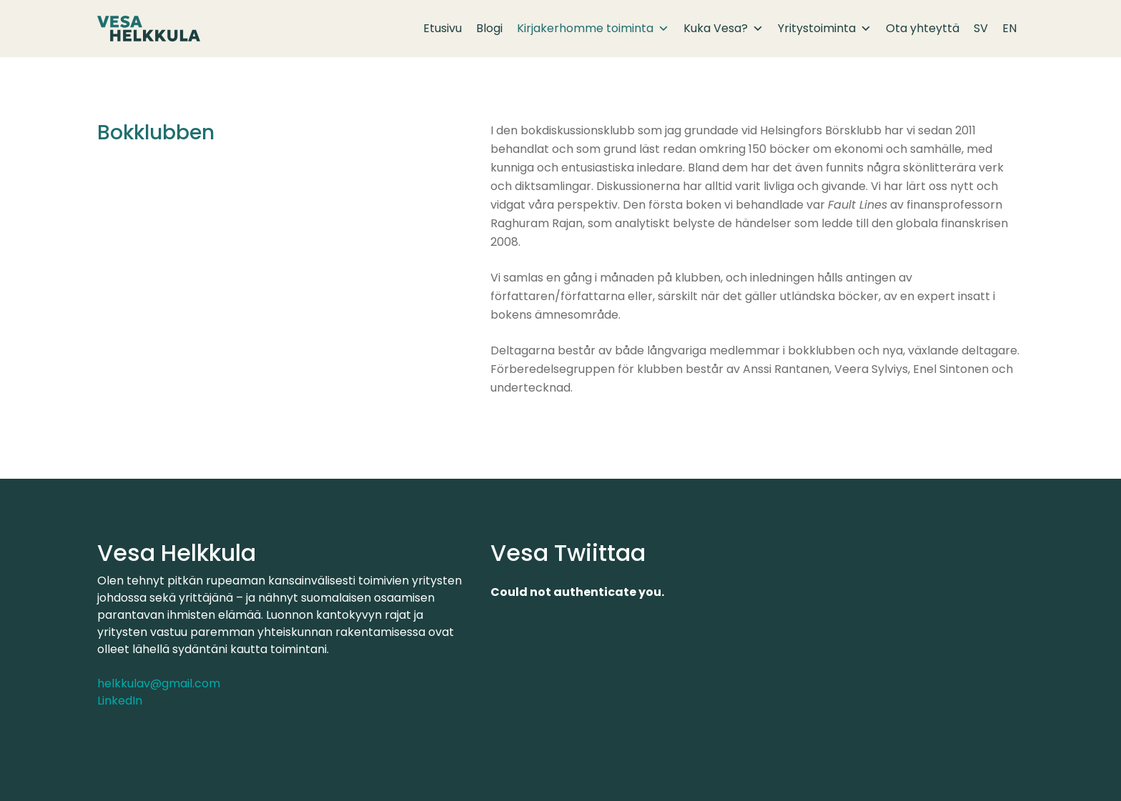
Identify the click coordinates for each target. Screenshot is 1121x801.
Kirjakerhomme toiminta (593, 28)
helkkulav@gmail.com (158, 683)
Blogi (489, 28)
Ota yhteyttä (922, 28)
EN (1009, 28)
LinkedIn (119, 700)
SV (981, 28)
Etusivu (442, 28)
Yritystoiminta (824, 28)
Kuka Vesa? (723, 28)
